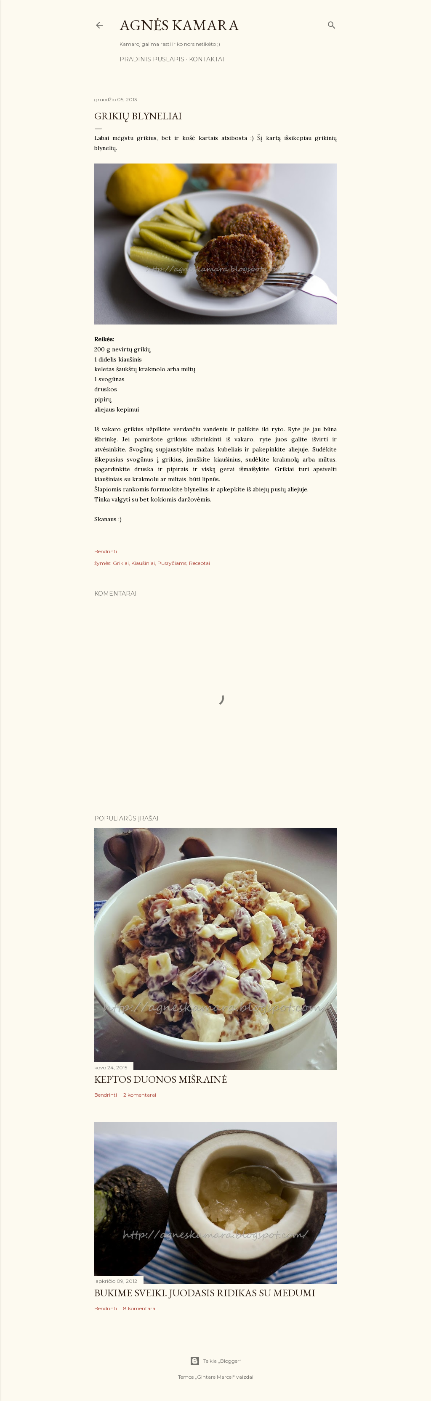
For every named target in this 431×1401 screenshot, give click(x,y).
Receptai (199, 563)
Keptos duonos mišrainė (160, 1079)
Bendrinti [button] (105, 551)
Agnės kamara (179, 25)
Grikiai (121, 563)
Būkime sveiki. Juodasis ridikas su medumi (204, 1292)
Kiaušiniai (143, 563)
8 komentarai (140, 1308)
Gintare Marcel (215, 1377)
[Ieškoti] (332, 23)
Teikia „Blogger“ (216, 1361)
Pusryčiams (171, 563)
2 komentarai (139, 1095)
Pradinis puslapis (152, 59)
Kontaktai (206, 59)
